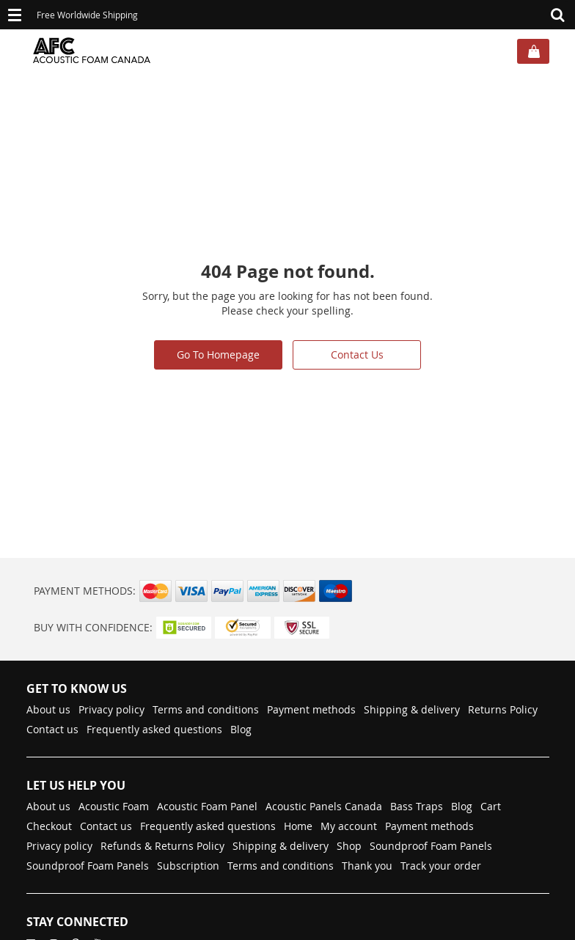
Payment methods (311, 709)
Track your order (440, 866)
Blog (241, 729)
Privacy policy (111, 709)
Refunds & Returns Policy (162, 846)
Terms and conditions (206, 709)
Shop (349, 846)
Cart (490, 806)
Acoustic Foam (113, 806)
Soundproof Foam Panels (431, 846)
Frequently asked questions (154, 729)
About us (48, 709)
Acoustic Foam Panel (207, 806)
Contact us (52, 729)
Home (298, 826)
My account (349, 826)
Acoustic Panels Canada (323, 806)
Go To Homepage (218, 354)
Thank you (367, 866)
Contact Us (357, 354)
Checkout (49, 826)
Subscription (188, 866)
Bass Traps (416, 806)
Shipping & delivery (412, 709)
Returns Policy (503, 709)
